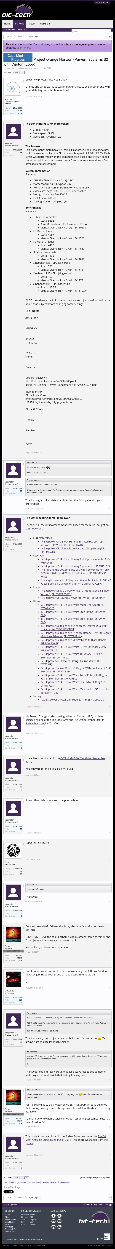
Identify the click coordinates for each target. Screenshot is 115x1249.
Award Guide (10, 1220)
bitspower (22, 1182)
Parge (7, 946)
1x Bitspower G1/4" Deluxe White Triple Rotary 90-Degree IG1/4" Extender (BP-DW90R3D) (73, 676)
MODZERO (9, 991)
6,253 (20, 111)
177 (20, 871)
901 (20, 1000)
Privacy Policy (107, 1245)
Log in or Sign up (102, 2)
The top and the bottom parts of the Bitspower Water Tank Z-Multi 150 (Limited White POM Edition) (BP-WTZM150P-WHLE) (74, 573)
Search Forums (9, 30)
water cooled (64, 1182)
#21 (110, 96)
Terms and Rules (93, 1245)
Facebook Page (11, 1229)
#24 (110, 707)
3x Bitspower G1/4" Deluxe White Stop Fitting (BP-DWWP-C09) (73, 613)
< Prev (15, 73)
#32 (110, 1080)
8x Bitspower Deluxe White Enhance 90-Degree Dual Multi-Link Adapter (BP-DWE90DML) (74, 627)
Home (7, 23)
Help (95, 1205)
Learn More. (23, 47)
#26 (110, 775)
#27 (110, 833)
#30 (110, 952)
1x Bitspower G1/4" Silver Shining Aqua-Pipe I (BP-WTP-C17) (75, 566)
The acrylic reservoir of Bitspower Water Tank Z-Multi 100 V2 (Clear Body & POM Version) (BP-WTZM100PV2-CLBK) (75, 581)
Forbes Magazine (35, 723)
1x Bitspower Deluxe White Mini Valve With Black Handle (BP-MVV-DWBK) (73, 641)
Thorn (7, 862)
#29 (110, 901)
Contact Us (87, 1205)
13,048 (19, 958)
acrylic (13, 1182)
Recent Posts (23, 30)
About (7, 1217)
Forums (19, 23)
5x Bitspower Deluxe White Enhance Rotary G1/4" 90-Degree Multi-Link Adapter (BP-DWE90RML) (75, 634)
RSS (110, 1205)
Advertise (9, 1227)
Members (45, 23)
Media (32, 23)
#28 (110, 859)
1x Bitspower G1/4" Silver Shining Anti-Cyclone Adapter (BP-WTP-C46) (75, 560)
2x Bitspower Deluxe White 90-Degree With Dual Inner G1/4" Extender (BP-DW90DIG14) (75, 669)
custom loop (34, 1182)
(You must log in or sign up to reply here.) (96, 1178)
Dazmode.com (33, 528)
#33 (110, 1127)
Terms (7, 1224)
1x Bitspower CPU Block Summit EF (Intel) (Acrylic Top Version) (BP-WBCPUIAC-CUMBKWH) (71, 543)
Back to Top (10, 1232)
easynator (36, 68)
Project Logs (19, 68)
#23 (110, 508)
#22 (110, 453)
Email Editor (10, 1222)
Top (106, 1205)
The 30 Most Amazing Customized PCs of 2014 (65, 1138)
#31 (110, 988)
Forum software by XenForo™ (24, 1245)
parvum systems (49, 1182)
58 (21, 152)
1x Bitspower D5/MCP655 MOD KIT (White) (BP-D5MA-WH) (74, 597)
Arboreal (8, 99)
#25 (110, 733)
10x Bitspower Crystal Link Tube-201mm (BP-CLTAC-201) (73, 699)
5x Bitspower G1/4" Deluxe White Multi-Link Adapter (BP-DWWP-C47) (73, 606)
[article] (29, 1143)
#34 (110, 1155)
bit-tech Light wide (10, 1205)
